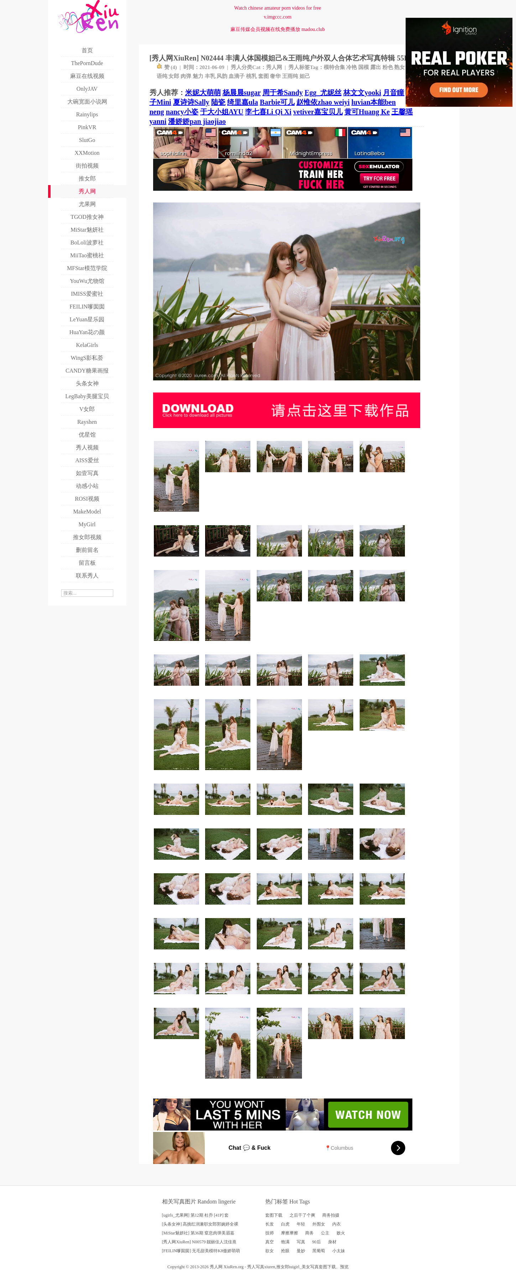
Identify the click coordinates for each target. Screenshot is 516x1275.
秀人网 (274, 67)
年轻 (301, 1224)
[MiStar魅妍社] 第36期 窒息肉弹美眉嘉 (198, 1233)
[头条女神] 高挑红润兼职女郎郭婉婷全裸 (200, 1224)
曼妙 (301, 1250)
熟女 (399, 67)
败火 (341, 1233)
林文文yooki (362, 92)
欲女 (269, 1250)
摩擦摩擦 (289, 1233)
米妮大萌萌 (203, 92)
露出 (375, 67)
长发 (269, 1224)
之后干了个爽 (302, 1215)
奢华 (275, 76)
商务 (309, 1233)
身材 (332, 1241)
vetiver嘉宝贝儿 (318, 112)
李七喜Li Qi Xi (268, 112)
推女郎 (282, 1266)
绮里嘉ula (242, 102)
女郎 (173, 76)
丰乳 (210, 76)
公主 (325, 1233)
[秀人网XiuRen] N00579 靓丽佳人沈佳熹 (199, 1241)
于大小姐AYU (222, 112)
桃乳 (251, 76)
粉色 (387, 67)
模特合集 (334, 67)
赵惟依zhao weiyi (322, 102)
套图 (263, 76)
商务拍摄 (330, 1215)
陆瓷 (218, 102)
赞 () (167, 67)
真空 (269, 1241)
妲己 (304, 76)
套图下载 (273, 1215)
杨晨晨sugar (242, 92)
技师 (269, 1233)
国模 (363, 67)
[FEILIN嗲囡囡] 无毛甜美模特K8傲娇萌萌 (201, 1250)
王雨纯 (290, 76)
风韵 (222, 76)
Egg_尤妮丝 (322, 92)
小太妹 (338, 1250)
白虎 (285, 1224)
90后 (316, 1241)
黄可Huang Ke (367, 112)
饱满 (285, 1241)
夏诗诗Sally (191, 102)
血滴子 (237, 76)
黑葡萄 (318, 1250)
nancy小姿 (182, 112)
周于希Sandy (282, 92)
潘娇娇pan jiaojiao (197, 121)
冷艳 (351, 67)
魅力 (198, 76)
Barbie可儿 (277, 102)
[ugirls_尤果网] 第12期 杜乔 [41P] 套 (195, 1215)
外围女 (318, 1224)
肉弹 (186, 76)
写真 (301, 1241)
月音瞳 (393, 92)
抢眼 (285, 1250)
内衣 (336, 1224)
